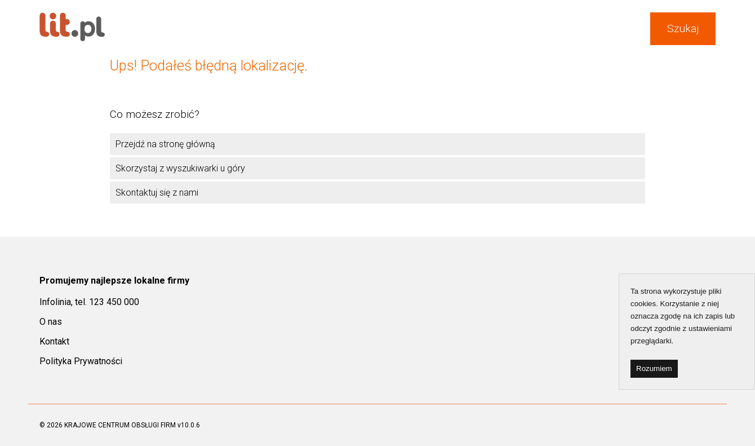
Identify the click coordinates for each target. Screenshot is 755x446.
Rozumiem (654, 368)
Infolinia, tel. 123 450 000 (89, 302)
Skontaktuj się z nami (157, 192)
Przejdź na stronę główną (165, 144)
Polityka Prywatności (80, 361)
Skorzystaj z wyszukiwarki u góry (180, 168)
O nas (50, 321)
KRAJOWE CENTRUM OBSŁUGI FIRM (120, 425)
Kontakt (54, 341)
